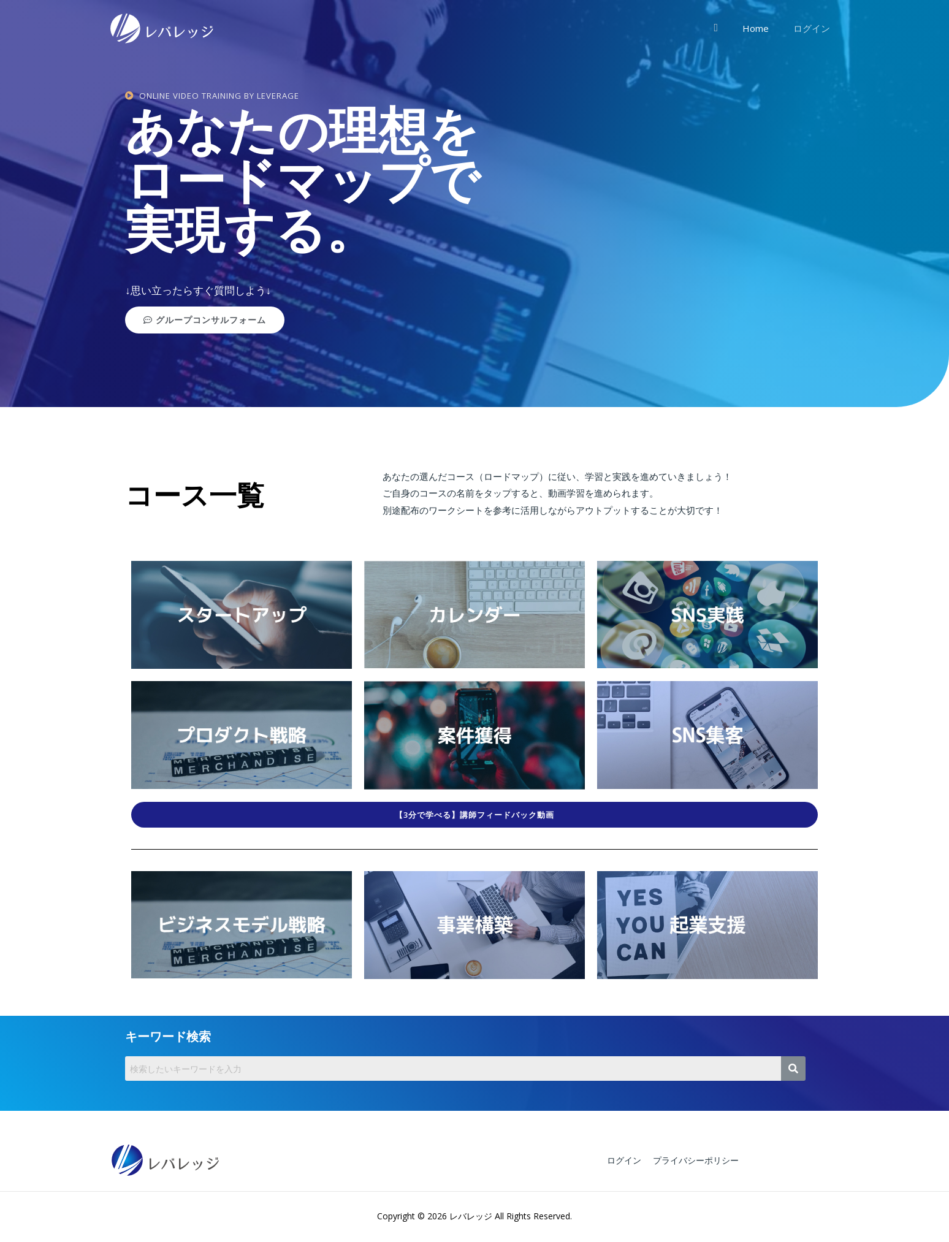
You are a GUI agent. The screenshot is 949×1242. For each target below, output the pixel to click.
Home (765, 28)
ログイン (814, 28)
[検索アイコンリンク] (728, 27)
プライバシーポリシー (691, 1161)
